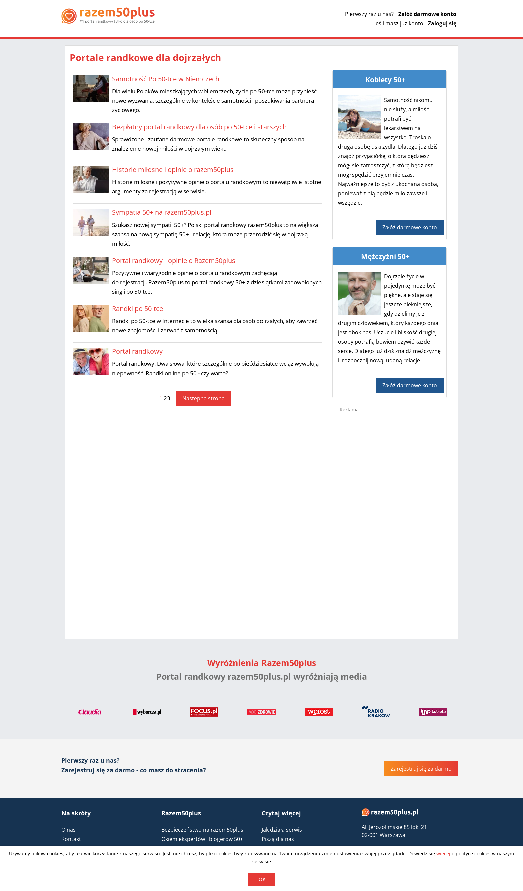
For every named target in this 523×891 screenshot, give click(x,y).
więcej (443, 853)
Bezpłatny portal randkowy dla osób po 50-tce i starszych (199, 126)
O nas (68, 829)
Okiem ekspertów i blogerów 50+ (202, 839)
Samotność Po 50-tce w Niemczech (165, 78)
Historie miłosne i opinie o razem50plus (173, 169)
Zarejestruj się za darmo (421, 768)
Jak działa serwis (282, 829)
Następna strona (203, 398)
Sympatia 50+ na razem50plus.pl (161, 212)
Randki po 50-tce (137, 308)
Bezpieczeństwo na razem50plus (202, 829)
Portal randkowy (137, 351)
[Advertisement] (390, 524)
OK (262, 879)
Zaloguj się (442, 23)
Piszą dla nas (278, 839)
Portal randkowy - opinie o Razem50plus (173, 260)
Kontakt (71, 839)
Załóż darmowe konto (427, 14)
